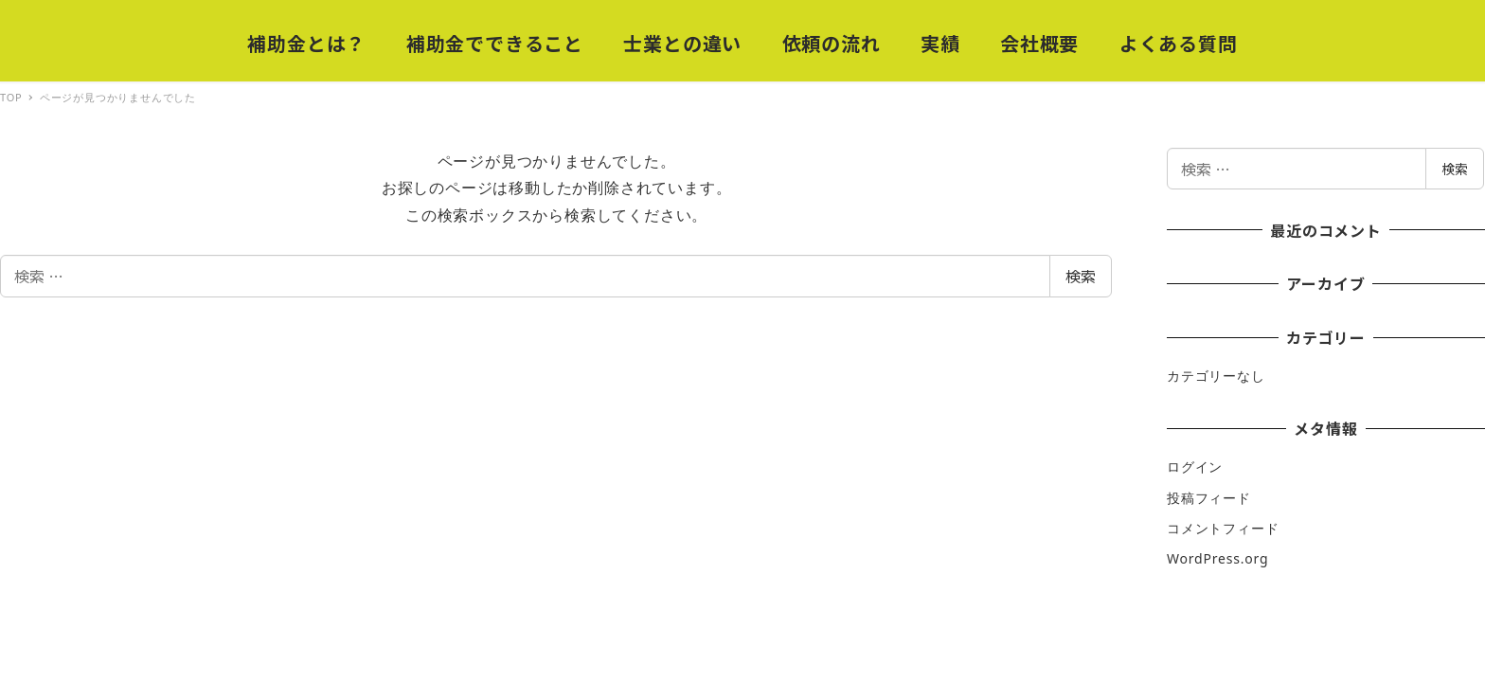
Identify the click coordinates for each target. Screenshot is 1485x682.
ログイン (1195, 467)
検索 (1080, 275)
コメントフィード (1223, 528)
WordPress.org (1217, 558)
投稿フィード (1209, 498)
